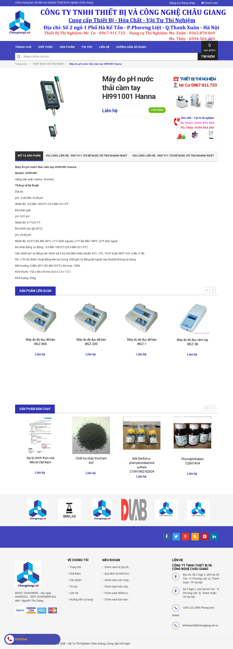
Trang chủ (75, 567)
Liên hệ (74, 593)
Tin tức (74, 586)
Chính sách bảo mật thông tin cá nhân (126, 586)
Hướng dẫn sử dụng (81, 599)
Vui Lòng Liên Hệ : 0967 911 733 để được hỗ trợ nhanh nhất (86, 155)
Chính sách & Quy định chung (121, 567)
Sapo (127, 643)
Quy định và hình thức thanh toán (123, 573)
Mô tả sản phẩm (29, 155)
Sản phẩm (76, 580)
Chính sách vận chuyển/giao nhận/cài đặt (128, 580)
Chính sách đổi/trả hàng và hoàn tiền (125, 593)
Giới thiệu (75, 573)
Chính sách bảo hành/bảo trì (120, 599)
